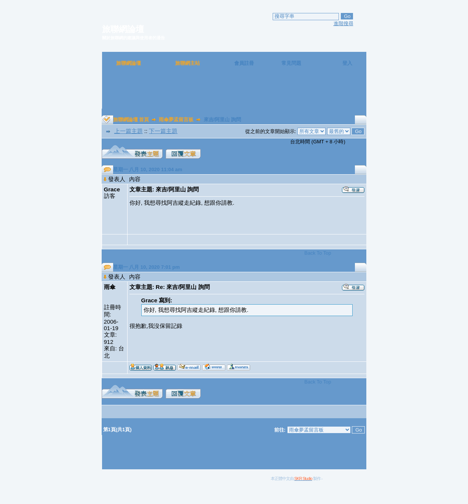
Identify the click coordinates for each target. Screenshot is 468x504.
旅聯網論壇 (128, 63)
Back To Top (317, 253)
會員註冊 (244, 63)
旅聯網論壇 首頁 (131, 119)
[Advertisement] (234, 91)
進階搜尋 (343, 23)
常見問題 (291, 63)
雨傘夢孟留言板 (176, 119)
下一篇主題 (163, 131)
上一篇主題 (128, 131)
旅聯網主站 (187, 63)
